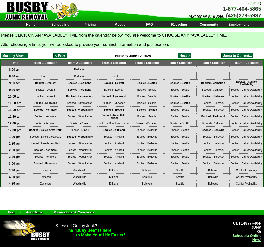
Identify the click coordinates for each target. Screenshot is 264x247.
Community (209, 24)
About (120, 24)
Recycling (179, 24)
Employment (238, 24)
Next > (185, 56)
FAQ (149, 24)
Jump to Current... (237, 56)
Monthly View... (14, 56)
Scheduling (60, 24)
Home (30, 24)
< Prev (60, 56)
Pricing (90, 24)
